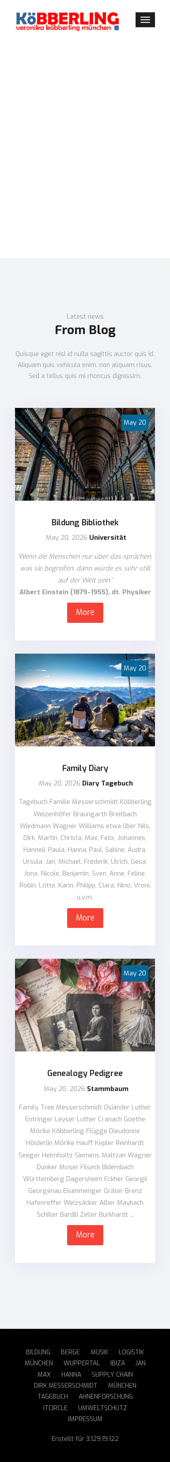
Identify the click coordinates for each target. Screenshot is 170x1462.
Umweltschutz (102, 1408)
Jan (141, 1363)
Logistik (131, 1352)
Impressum (85, 1419)
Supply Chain (112, 1375)
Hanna (71, 1375)
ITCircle (55, 1408)
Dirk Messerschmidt (66, 1386)
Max (44, 1375)
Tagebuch (53, 1397)
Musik (99, 1352)
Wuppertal (82, 1363)
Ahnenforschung (106, 1397)
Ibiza (117, 1363)
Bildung (38, 1352)
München (39, 1363)
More (85, 612)
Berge (70, 1352)
